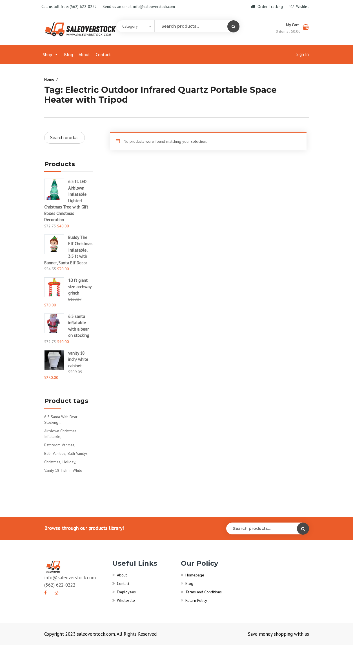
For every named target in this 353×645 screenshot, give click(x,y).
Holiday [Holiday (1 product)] (69, 461)
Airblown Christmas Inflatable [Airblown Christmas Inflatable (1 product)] (60, 433)
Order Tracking (267, 6)
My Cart (293, 24)
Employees (126, 591)
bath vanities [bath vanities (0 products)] (54, 453)
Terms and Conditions (203, 591)
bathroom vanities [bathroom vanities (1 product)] (59, 444)
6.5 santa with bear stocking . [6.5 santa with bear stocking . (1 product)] (60, 419)
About (84, 54)
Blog (68, 54)
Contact (103, 54)
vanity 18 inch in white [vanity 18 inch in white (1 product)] (63, 470)
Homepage (194, 575)
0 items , (288, 31)
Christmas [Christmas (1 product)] (52, 461)
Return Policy (196, 600)
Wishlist (299, 6)
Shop (50, 54)
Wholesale (126, 600)
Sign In (302, 54)
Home (49, 79)
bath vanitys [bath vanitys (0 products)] (78, 453)
